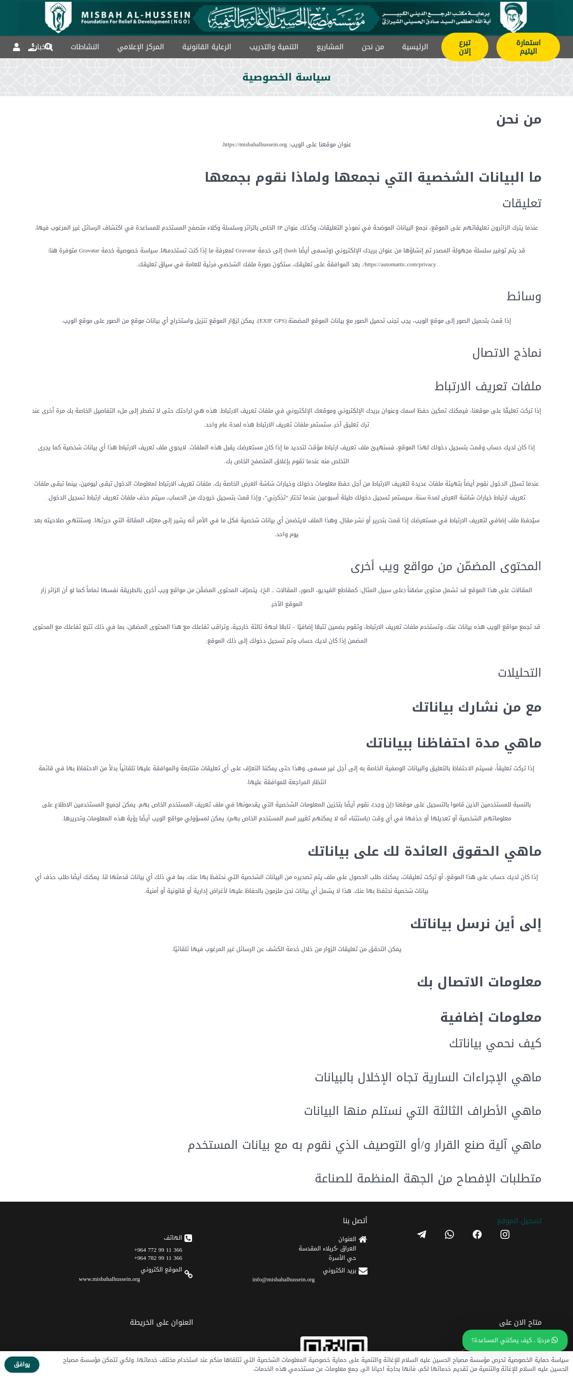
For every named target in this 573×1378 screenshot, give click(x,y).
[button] (49, 47)
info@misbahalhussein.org (283, 1279)
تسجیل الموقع (519, 1221)
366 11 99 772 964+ (158, 1249)
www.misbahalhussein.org (109, 1278)
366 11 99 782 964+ (158, 1257)
